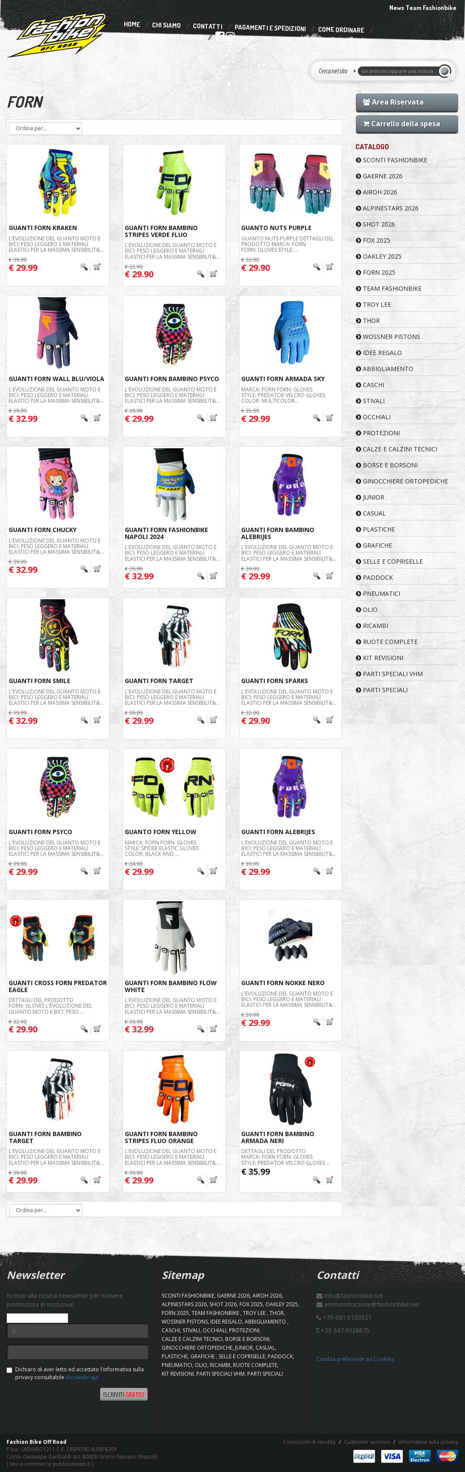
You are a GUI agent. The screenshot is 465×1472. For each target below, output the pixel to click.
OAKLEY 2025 (379, 256)
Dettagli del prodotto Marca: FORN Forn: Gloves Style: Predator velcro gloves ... (285, 1156)
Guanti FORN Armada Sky (283, 379)
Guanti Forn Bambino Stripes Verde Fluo (161, 230)
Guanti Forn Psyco (40, 832)
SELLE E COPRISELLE (389, 561)
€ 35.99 (255, 1171)
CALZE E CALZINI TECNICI (396, 449)
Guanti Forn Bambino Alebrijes (277, 533)
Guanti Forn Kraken (43, 227)
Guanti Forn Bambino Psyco (172, 379)
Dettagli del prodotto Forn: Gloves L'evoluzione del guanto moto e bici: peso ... (50, 1005)
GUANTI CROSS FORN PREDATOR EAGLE (58, 986)
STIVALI (370, 401)
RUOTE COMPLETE (387, 641)
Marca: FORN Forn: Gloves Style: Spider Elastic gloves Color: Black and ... (162, 848)
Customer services (367, 1442)
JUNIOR (370, 497)
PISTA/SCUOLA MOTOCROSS (163, 37)
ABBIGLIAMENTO (384, 369)
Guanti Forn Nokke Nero (283, 983)
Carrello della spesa (401, 123)
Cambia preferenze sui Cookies (355, 1359)
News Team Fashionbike (422, 7)
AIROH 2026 (376, 192)
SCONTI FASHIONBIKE (391, 160)
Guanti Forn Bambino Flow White (171, 986)
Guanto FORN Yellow (160, 832)
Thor (368, 320)
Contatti (208, 26)
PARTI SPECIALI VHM (389, 674)
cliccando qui (82, 1377)
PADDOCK (374, 577)
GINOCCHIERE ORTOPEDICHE (402, 481)
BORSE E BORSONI (387, 465)
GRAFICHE (374, 545)
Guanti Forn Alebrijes (278, 832)
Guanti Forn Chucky (42, 530)
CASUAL (371, 513)
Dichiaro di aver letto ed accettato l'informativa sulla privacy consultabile (75, 1373)
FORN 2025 (375, 272)
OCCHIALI (373, 417)
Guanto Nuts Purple (276, 227)
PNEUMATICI (378, 593)
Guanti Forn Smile (39, 681)
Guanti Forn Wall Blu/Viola (56, 379)
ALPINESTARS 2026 (387, 208)
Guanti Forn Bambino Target (45, 1137)
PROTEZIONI (378, 433)
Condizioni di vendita (309, 1442)
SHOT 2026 (375, 224)
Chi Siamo (166, 25)
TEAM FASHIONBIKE (389, 288)
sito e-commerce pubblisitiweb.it (50, 1464)
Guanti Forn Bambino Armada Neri (277, 1137)
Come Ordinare (341, 30)
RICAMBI (372, 625)
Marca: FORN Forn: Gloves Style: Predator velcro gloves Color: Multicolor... (283, 395)
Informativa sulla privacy (428, 1442)
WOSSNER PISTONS (388, 336)
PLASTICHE (375, 529)
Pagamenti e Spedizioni (270, 28)
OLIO (367, 609)
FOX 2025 (373, 240)
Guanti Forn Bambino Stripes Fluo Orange (161, 1137)
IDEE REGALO (379, 352)
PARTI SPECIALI (382, 690)
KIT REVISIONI (379, 658)
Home (132, 24)
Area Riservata (393, 102)
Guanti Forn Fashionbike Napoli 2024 (166, 533)
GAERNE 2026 (379, 176)
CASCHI (370, 385)
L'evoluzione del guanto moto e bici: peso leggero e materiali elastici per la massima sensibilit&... (56, 244)
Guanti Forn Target (159, 681)
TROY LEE (373, 304)
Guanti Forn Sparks (274, 681)
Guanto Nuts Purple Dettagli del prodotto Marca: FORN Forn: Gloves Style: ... (287, 244)
